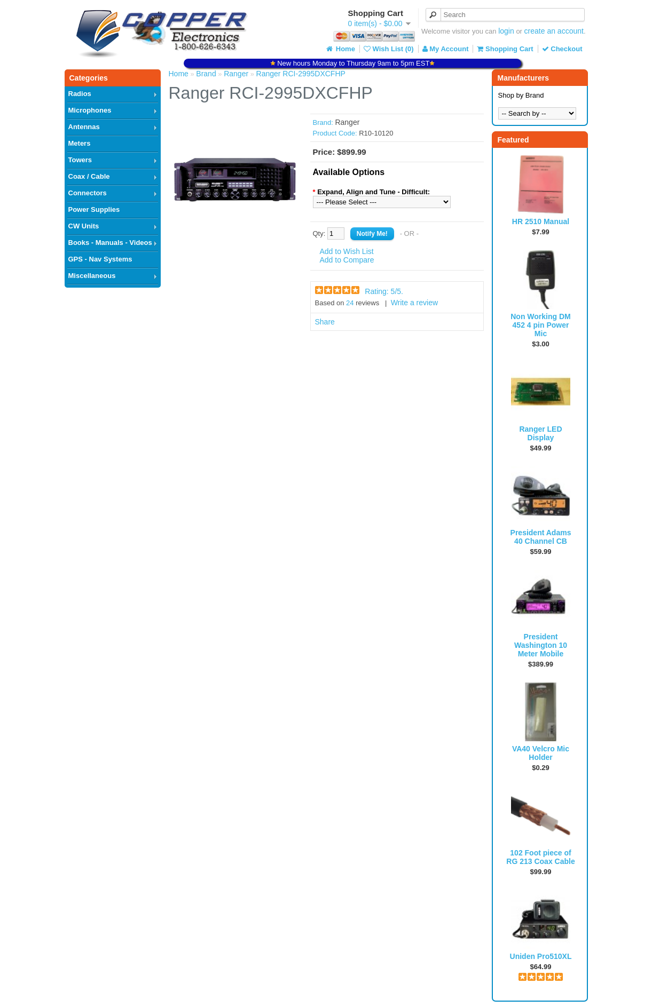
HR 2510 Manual (540, 221)
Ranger (236, 73)
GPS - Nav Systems (100, 259)
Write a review (414, 302)
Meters (79, 143)
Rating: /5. (384, 291)
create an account (554, 31)
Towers (80, 160)
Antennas (84, 127)
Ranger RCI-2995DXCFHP (300, 73)
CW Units (83, 226)
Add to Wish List (347, 251)
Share (325, 322)
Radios (79, 94)
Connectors (87, 193)
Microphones (90, 110)
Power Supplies (94, 209)
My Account (445, 49)
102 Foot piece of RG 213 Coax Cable (540, 857)
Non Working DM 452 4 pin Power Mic (540, 325)
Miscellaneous (92, 276)
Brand (206, 73)
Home (340, 49)
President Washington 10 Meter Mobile (540, 645)
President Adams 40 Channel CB (540, 536)
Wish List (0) (389, 49)
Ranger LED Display (540, 433)
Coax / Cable (89, 176)
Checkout (562, 49)
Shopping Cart (505, 49)
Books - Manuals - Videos (110, 243)
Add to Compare (347, 260)
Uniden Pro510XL (541, 956)
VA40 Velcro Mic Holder (540, 753)
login (506, 31)
